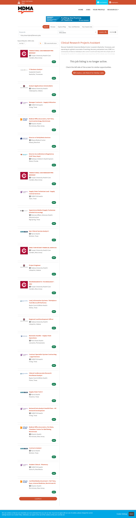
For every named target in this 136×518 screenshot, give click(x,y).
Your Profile (99, 10)
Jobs (88, 10)
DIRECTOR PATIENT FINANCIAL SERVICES (43, 247)
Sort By (21, 43)
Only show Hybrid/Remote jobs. (31, 35)
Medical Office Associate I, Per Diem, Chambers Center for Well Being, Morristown (41, 429)
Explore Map (62, 27)
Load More (38, 499)
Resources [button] (112, 10)
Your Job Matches (74, 27)
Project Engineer (35, 265)
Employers (113, 2)
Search (46, 27)
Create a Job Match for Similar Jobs (88, 73)
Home (80, 10)
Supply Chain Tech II (36, 392)
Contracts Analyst (35, 448)
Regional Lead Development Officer (41, 319)
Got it (131, 514)
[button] (113, 32)
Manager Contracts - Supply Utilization (42, 102)
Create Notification (51, 43)
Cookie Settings (122, 514)
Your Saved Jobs (87, 27)
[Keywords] (38, 32)
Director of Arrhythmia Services (40, 137)
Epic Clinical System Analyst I (39, 231)
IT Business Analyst (35, 69)
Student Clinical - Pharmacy (38, 464)
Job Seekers (102, 2)
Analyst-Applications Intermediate (41, 86)
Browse (53, 27)
